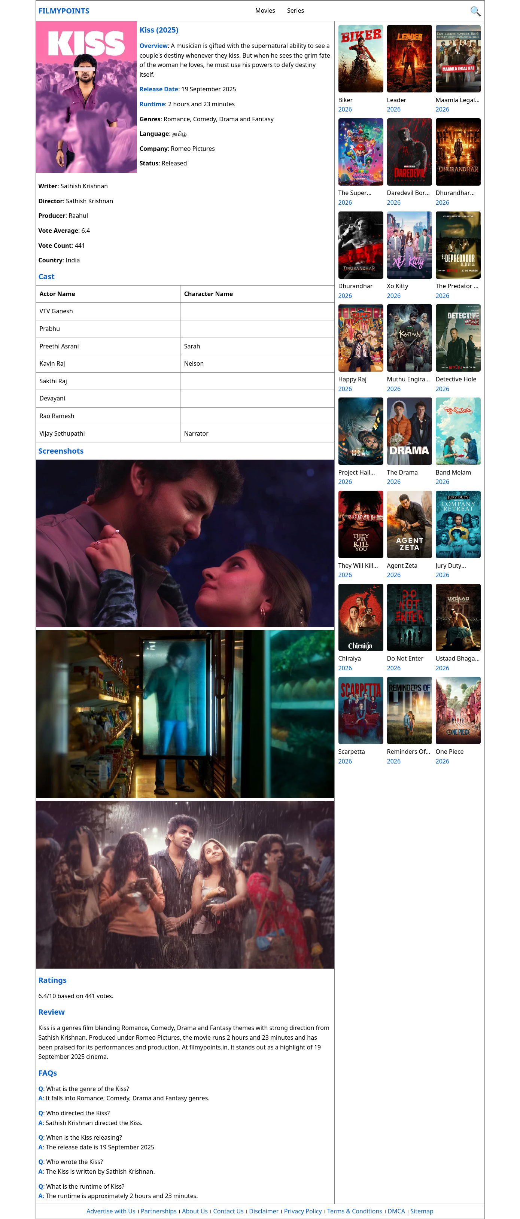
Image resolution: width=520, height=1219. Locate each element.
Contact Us (228, 1211)
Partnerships (159, 1211)
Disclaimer (264, 1211)
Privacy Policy (303, 1211)
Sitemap (422, 1211)
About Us (195, 1211)
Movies (265, 10)
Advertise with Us (110, 1211)
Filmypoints (64, 11)
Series (295, 10)
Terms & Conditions (354, 1211)
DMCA (396, 1211)
